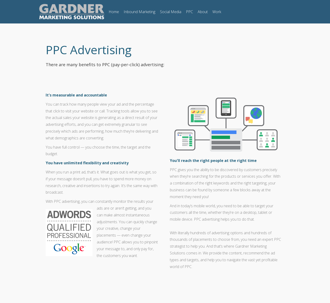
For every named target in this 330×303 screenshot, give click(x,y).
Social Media (170, 11)
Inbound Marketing (139, 11)
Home (114, 11)
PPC (189, 11)
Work (216, 11)
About (203, 11)
